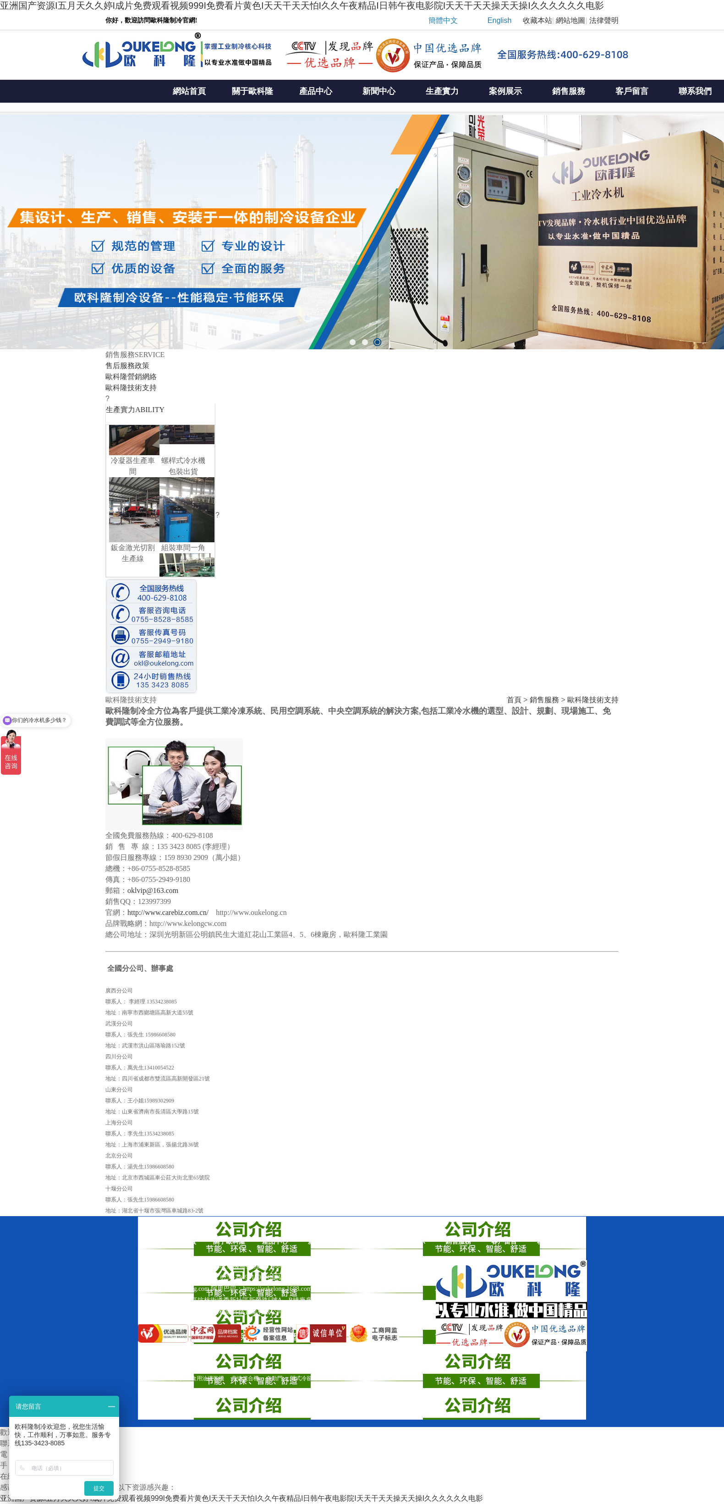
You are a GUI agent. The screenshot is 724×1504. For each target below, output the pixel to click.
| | (514, 23)
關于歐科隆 (252, 91)
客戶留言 (631, 91)
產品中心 (315, 91)
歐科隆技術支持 (593, 700)
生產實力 (442, 91)
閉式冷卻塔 (304, 1378)
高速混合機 (245, 1378)
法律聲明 (604, 20)
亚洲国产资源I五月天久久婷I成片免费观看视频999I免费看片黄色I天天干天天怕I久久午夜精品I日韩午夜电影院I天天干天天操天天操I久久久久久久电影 (302, 5)
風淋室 (146, 1378)
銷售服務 (568, 91)
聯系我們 (550, 1241)
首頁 (514, 700)
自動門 (274, 1378)
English (499, 20)
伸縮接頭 (173, 1378)
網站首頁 (189, 91)
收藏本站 (537, 20)
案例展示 (505, 91)
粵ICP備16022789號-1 (354, 1311)
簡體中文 (443, 20)
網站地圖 (570, 20)
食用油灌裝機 (207, 1378)
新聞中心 (378, 91)
